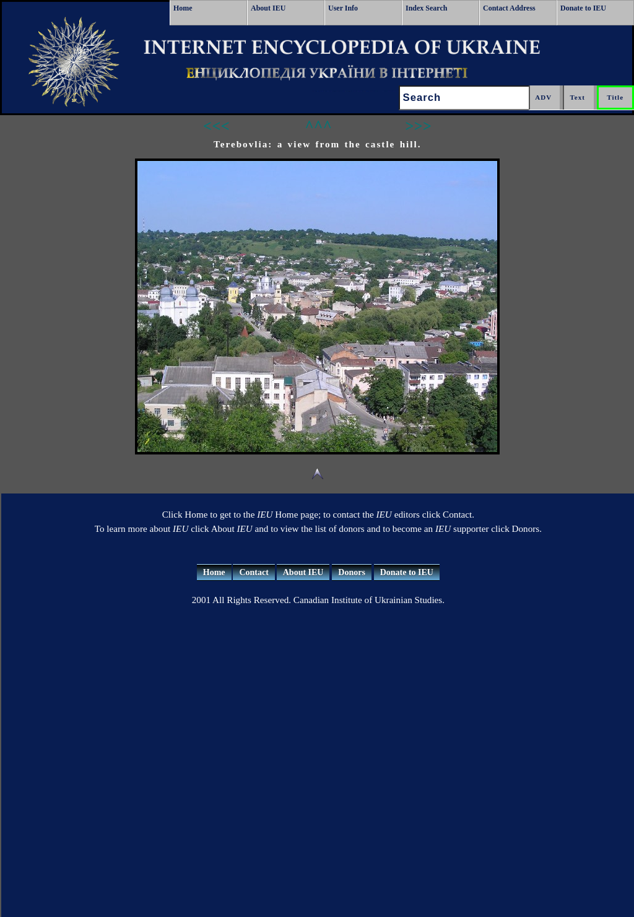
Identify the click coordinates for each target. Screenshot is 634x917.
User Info (343, 8)
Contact (253, 572)
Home (183, 8)
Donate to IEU (583, 8)
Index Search (426, 8)
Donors (351, 572)
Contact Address (509, 8)
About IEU (268, 8)
